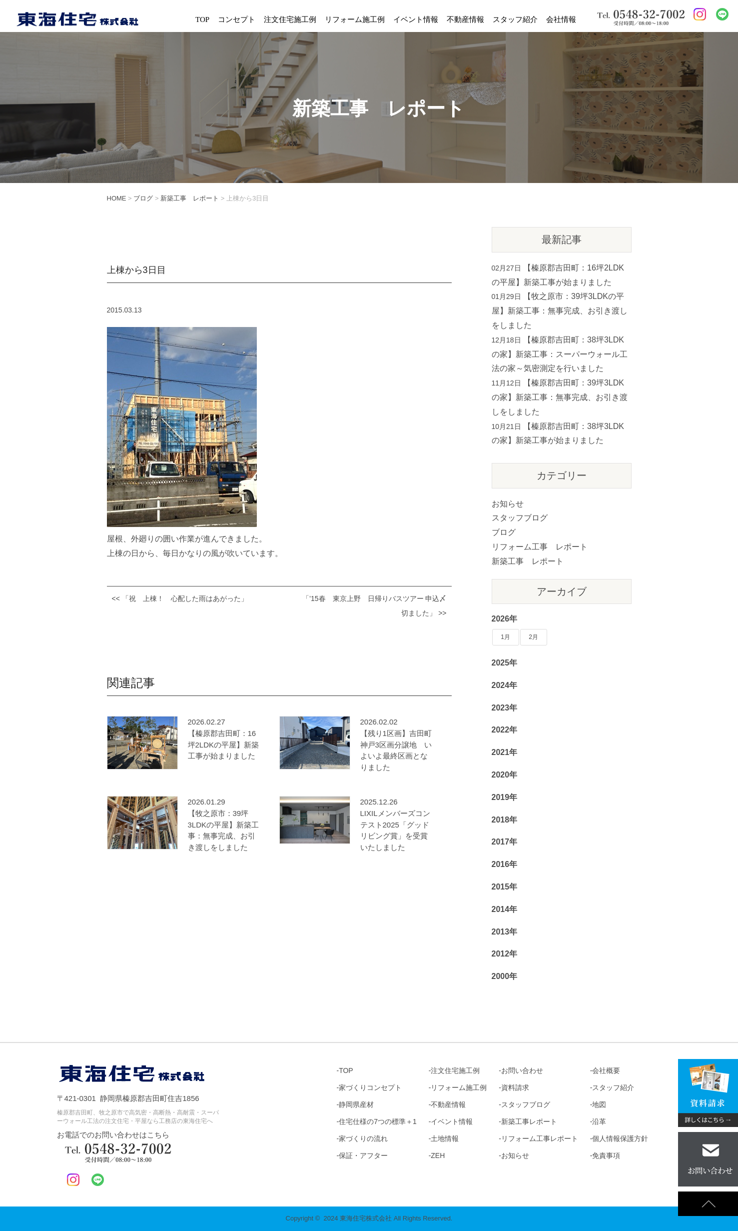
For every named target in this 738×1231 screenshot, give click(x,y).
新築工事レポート (529, 1122)
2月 (533, 637)
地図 (599, 1104)
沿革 (599, 1122)
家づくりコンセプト (370, 1088)
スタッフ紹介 (515, 20)
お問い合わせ (522, 1070)
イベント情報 (415, 20)
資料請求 (515, 1088)
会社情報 (561, 20)
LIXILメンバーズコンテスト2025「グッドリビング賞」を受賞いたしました (395, 830)
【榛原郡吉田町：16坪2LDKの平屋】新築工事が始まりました (223, 744)
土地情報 (445, 1138)
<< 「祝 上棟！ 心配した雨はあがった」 (180, 598)
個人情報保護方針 (620, 1138)
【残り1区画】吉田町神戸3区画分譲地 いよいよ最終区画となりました (396, 750)
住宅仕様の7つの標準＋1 (378, 1122)
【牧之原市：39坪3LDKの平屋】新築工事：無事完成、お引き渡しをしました (223, 830)
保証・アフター (363, 1156)
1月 (505, 637)
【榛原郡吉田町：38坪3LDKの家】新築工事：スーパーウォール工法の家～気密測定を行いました (560, 354)
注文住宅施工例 (290, 20)
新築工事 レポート (528, 561)
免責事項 (606, 1156)
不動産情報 (465, 20)
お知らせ (508, 504)
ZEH (438, 1156)
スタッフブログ (520, 518)
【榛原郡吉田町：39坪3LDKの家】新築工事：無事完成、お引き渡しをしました (560, 397)
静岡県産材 (356, 1104)
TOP (202, 20)
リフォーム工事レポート (539, 1138)
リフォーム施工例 (355, 20)
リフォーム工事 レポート (540, 546)
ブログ (504, 532)
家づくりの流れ (363, 1138)
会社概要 (606, 1070)
